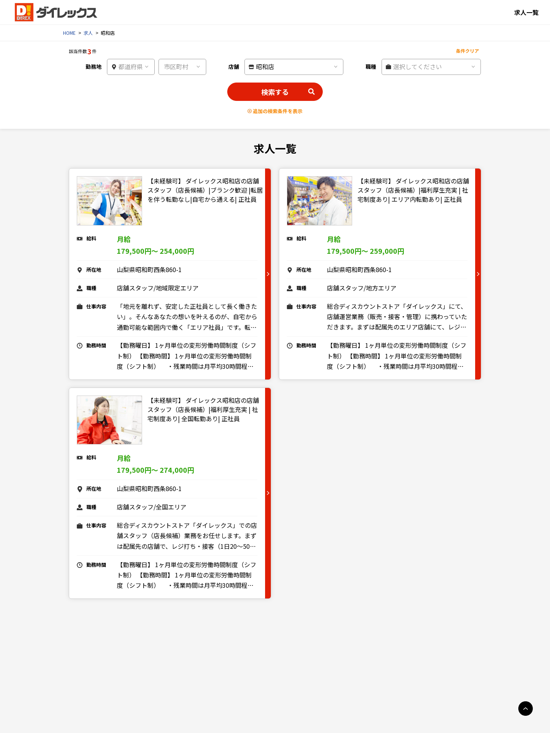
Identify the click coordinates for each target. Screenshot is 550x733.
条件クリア (467, 50)
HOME (69, 32)
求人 (88, 32)
